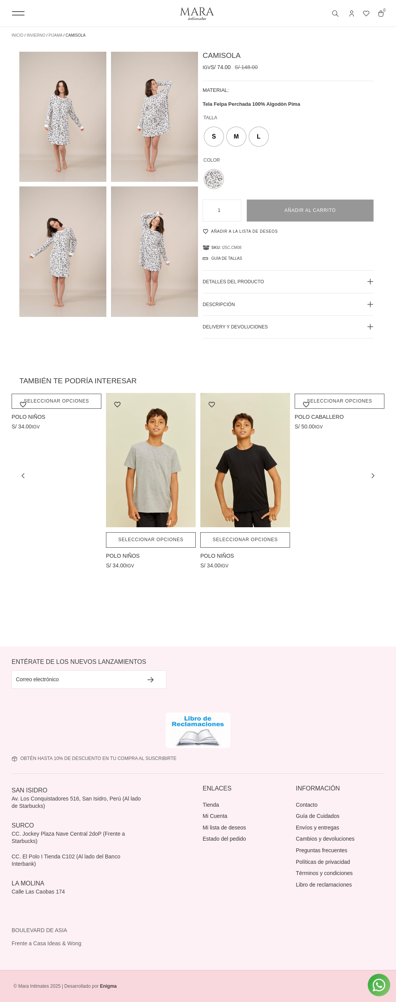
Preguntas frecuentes (321, 850)
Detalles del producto (233, 281)
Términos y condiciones (324, 873)
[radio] (214, 136)
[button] (18, 13)
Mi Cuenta (215, 816)
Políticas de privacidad (323, 862)
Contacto (306, 805)
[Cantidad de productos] (222, 211)
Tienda (211, 805)
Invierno (36, 35)
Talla (210, 117)
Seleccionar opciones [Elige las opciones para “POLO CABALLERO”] (339, 401)
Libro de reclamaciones (324, 885)
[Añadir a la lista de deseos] (257, 231)
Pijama (56, 35)
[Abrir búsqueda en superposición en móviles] (336, 13)
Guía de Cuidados (318, 816)
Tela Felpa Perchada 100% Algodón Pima (251, 104)
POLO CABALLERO (319, 417)
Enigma (108, 986)
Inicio (18, 35)
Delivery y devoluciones (235, 327)
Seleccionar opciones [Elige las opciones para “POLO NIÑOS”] (56, 401)
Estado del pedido (224, 839)
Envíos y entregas (317, 827)
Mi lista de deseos (224, 827)
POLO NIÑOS (28, 417)
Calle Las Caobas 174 (39, 892)
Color (211, 160)
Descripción (219, 304)
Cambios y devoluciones (325, 839)
